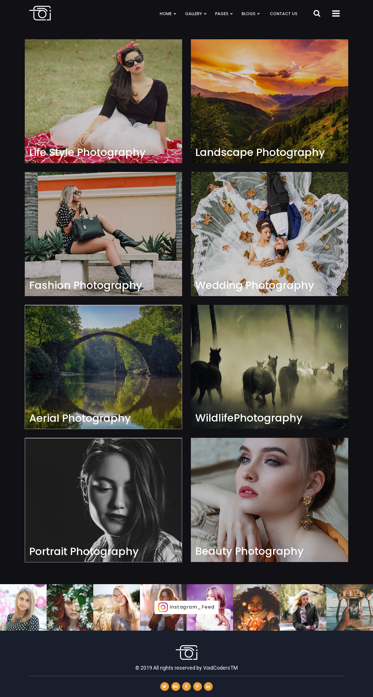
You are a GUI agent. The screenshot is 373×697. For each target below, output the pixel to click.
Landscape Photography (260, 152)
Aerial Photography (80, 418)
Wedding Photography (254, 285)
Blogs (250, 13)
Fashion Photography (85, 285)
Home (168, 13)
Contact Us (283, 14)
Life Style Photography (87, 152)
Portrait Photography (84, 551)
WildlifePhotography (248, 418)
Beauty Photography (249, 551)
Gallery (195, 13)
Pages (223, 13)
